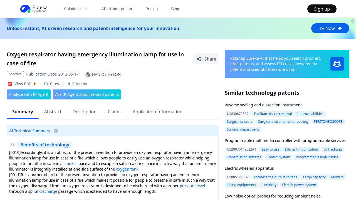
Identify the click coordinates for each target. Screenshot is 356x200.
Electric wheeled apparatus (249, 168)
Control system (278, 157)
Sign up (322, 9)
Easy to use (270, 149)
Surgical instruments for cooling (283, 121)
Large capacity (314, 177)
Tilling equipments (241, 184)
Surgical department (243, 129)
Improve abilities (310, 113)
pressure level (192, 185)
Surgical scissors (240, 121)
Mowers (337, 177)
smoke (69, 163)
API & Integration (116, 9)
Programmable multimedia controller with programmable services (285, 140)
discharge (48, 191)
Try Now (330, 28)
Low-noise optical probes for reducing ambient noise (273, 196)
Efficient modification (301, 149)
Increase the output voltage (276, 177)
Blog (175, 9)
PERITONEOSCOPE (328, 121)
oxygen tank (127, 169)
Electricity (268, 184)
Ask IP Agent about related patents (87, 94)
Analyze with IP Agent (28, 94)
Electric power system (299, 184)
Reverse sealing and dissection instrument (263, 105)
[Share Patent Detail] (206, 58)
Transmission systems (244, 157)
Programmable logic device (317, 157)
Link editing (333, 149)
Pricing (151, 9)
